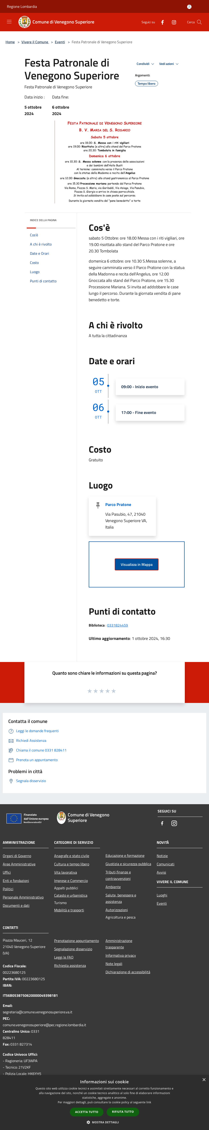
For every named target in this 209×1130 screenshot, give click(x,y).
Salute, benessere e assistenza (121, 898)
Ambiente (113, 887)
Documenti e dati (16, 905)
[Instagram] (172, 22)
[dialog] (104, 1102)
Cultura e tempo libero (71, 864)
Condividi (146, 64)
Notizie (162, 855)
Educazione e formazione (125, 855)
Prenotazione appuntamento (76, 940)
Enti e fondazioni (16, 880)
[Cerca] (199, 22)
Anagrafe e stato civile (71, 855)
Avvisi (161, 872)
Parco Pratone (118, 504)
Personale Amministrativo (23, 897)
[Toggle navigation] (9, 21)
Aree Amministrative (19, 864)
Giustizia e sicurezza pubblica (128, 864)
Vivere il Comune (35, 42)
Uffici (7, 872)
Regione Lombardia (22, 6)
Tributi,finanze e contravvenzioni (118, 875)
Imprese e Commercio (71, 880)
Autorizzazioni (117, 910)
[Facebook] (160, 22)
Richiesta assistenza (70, 965)
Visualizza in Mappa (137, 564)
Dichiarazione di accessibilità (128, 972)
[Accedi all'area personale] (189, 6)
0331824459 (117, 625)
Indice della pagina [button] (43, 220)
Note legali (114, 963)
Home (10, 42)
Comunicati (165, 864)
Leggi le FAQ (64, 957)
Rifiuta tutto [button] (123, 1112)
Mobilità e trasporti (69, 910)
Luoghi (162, 895)
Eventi (60, 42)
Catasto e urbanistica (70, 895)
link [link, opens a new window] (148, 1102)
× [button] (204, 1080)
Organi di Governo (17, 855)
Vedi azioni (169, 64)
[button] (104, 1122)
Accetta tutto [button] (86, 1112)
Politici (8, 889)
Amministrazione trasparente (119, 944)
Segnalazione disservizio (73, 949)
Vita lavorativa (65, 872)
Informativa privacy (121, 955)
